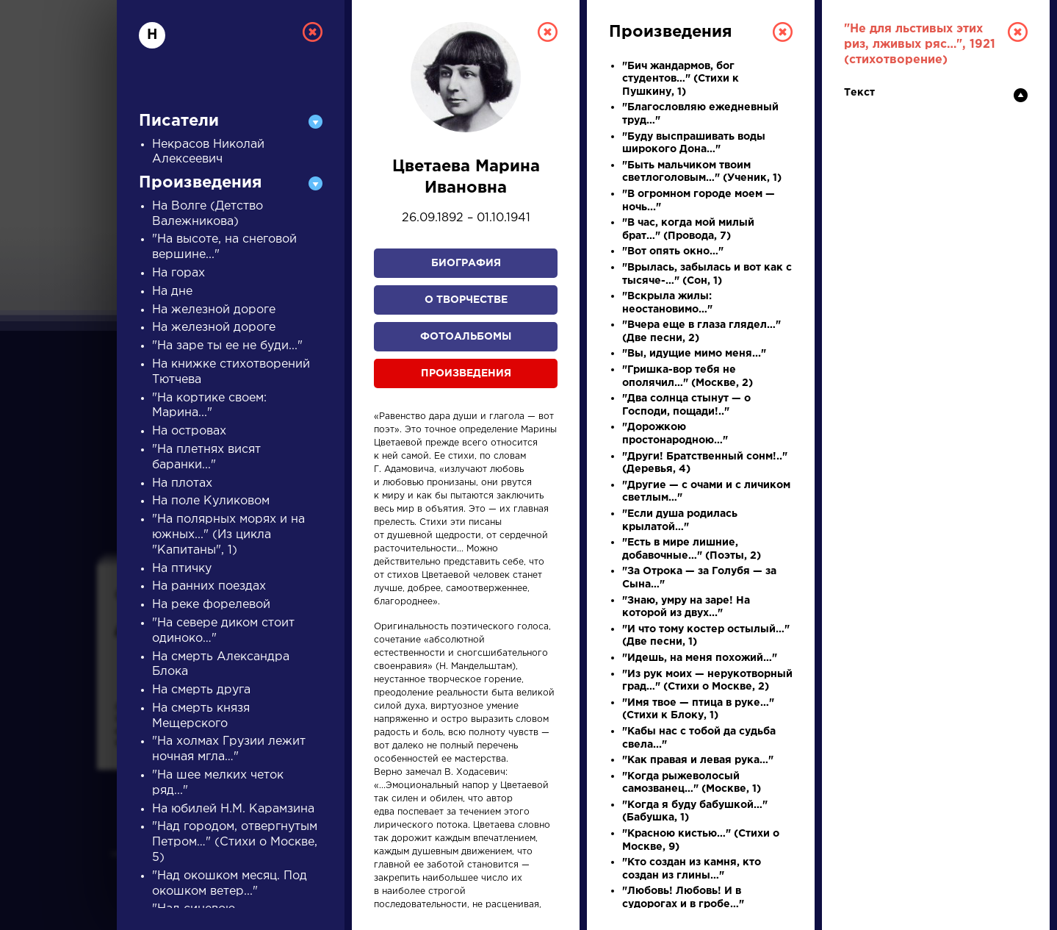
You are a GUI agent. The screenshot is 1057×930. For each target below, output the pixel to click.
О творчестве (466, 300)
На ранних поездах (209, 586)
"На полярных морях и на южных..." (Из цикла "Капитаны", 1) (228, 535)
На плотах (182, 483)
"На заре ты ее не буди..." (227, 345)
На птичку (182, 568)
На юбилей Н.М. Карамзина (233, 809)
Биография (466, 263)
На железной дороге (213, 309)
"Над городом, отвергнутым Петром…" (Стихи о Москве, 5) (234, 842)
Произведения (466, 373)
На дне (172, 291)
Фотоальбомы (465, 336)
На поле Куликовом (211, 501)
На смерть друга (201, 689)
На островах (189, 431)
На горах (178, 273)
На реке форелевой (211, 604)
